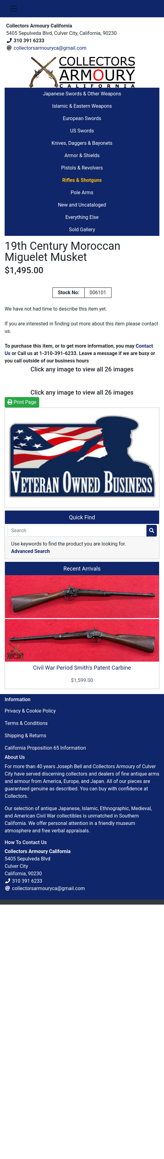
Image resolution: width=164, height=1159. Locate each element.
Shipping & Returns (25, 990)
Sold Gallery (82, 229)
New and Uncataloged (82, 205)
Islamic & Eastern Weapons (82, 106)
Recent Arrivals (81, 823)
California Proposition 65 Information (45, 1003)
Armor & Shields (81, 155)
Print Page (21, 656)
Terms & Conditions (26, 978)
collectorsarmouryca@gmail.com (50, 48)
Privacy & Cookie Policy (30, 966)
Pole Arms (82, 192)
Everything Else (82, 217)
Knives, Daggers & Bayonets (82, 143)
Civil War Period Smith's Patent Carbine (82, 922)
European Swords (82, 118)
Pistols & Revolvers (82, 168)
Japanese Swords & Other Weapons (82, 94)
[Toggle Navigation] (13, 8)
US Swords (82, 131)
